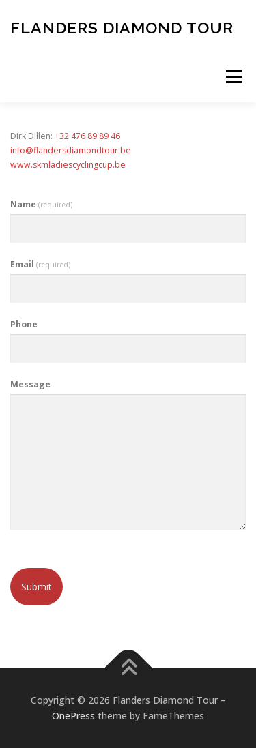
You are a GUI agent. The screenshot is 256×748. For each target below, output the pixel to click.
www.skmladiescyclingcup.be (68, 164)
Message (30, 384)
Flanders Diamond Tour (121, 27)
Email (40, 264)
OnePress (73, 715)
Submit (36, 586)
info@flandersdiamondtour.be (70, 150)
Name (41, 204)
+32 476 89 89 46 (87, 136)
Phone (24, 324)
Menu (233, 77)
